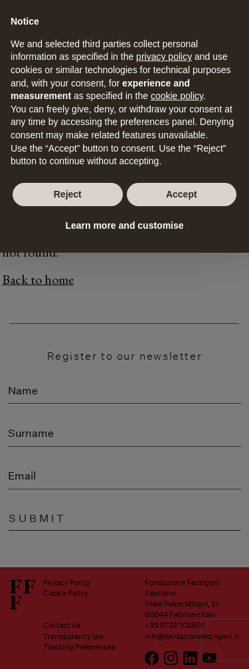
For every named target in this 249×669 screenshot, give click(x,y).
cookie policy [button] (177, 95)
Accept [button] (181, 194)
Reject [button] (68, 194)
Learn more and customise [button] (124, 225)
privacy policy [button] (164, 56)
